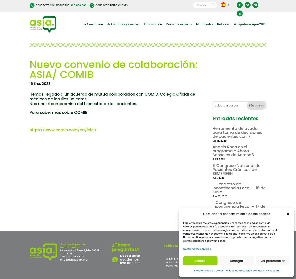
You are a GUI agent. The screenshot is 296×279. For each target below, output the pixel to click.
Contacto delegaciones (108, 5)
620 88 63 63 (76, 256)
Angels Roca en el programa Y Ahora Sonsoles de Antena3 (233, 151)
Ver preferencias (272, 261)
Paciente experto (179, 24)
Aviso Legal (272, 270)
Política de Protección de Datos (245, 270)
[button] (288, 214)
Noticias (223, 24)
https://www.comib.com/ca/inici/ (63, 130)
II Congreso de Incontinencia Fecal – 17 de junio (239, 206)
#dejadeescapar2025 (250, 24)
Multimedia (204, 24)
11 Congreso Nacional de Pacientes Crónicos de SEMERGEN (237, 169)
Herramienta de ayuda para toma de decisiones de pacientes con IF (237, 132)
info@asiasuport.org (73, 260)
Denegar (236, 261)
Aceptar (200, 261)
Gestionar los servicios (197, 249)
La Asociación (92, 24)
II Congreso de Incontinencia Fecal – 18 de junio (239, 188)
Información (153, 24)
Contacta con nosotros (58, 5)
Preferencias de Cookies (209, 270)
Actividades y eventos (123, 24)
